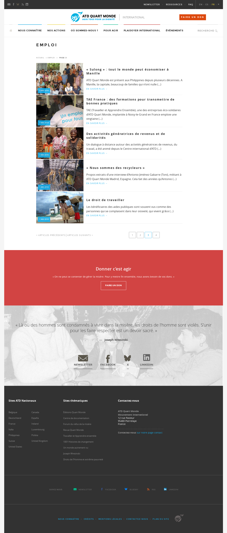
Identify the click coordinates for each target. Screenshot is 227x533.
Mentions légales (110, 519)
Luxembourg (37, 429)
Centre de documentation (76, 418)
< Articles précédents (51, 235)
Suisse (12, 440)
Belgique (13, 412)
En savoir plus (97, 88)
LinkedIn (173, 490)
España (35, 417)
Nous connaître (68, 519)
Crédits (89, 519)
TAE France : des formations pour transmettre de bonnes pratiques (130, 101)
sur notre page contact (149, 432)
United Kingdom (39, 440)
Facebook (110, 490)
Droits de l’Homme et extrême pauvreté (83, 459)
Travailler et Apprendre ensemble (79, 435)
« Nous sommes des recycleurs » (115, 168)
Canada (35, 412)
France (12, 423)
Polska (34, 435)
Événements (174, 30)
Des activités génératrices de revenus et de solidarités (125, 136)
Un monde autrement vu (75, 447)
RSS (153, 490)
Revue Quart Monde (73, 429)
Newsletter (85, 490)
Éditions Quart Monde (74, 412)
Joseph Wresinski (71, 453)
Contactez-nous (137, 519)
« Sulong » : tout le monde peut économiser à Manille (127, 71)
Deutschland (15, 417)
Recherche (206, 30)
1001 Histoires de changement (78, 441)
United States (15, 446)
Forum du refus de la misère (77, 424)
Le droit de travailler (105, 200)
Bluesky (134, 490)
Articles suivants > (80, 235)
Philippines (14, 435)
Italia (11, 429)
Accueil (40, 58)
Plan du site (161, 519)
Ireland (35, 423)
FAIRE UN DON (192, 17)
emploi (51, 58)
